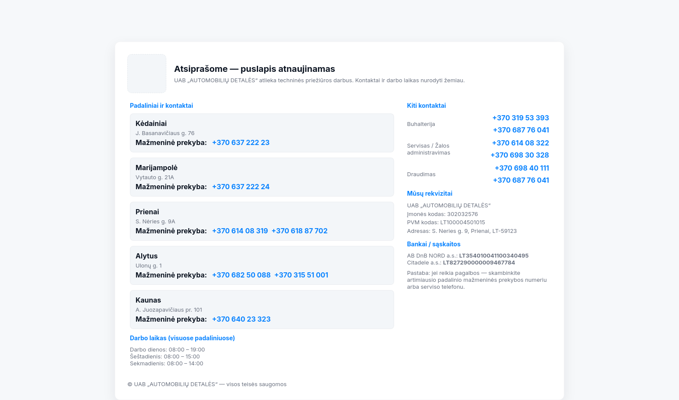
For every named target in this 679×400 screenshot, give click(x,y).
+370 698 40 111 (522, 168)
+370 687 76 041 (521, 130)
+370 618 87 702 (300, 230)
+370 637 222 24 (241, 186)
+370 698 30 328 (520, 155)
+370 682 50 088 (241, 275)
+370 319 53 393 (520, 117)
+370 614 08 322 (520, 143)
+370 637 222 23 (241, 142)
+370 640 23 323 (241, 319)
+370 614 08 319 (240, 230)
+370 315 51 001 (301, 275)
